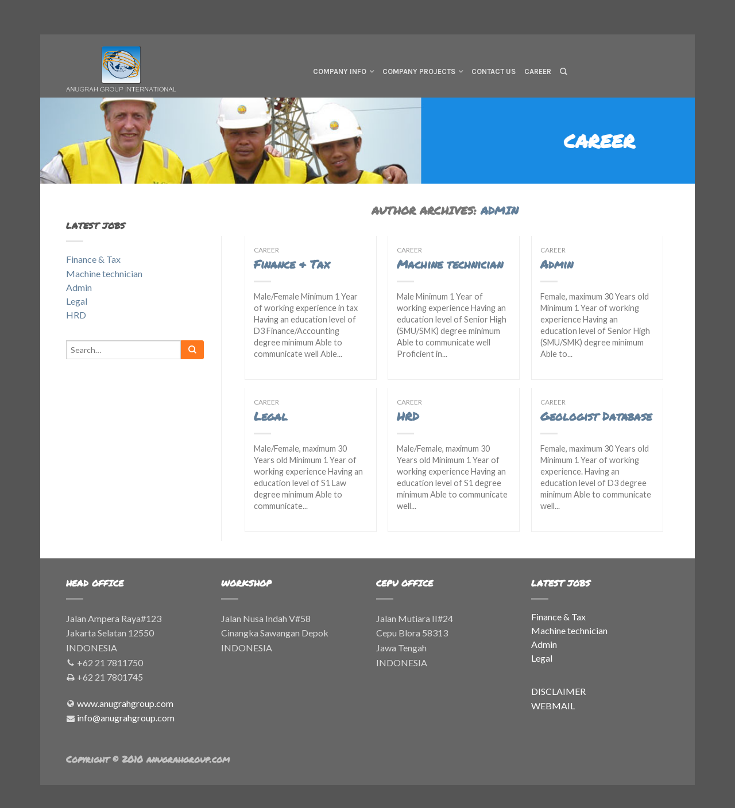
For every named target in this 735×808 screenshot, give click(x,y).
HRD (408, 416)
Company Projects (418, 71)
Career (537, 71)
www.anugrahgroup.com (125, 703)
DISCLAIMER (558, 691)
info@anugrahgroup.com (126, 717)
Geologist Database (596, 416)
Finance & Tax (292, 264)
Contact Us (493, 71)
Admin (556, 264)
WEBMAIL (553, 705)
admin (500, 210)
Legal (271, 416)
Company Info (339, 71)
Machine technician (450, 264)
